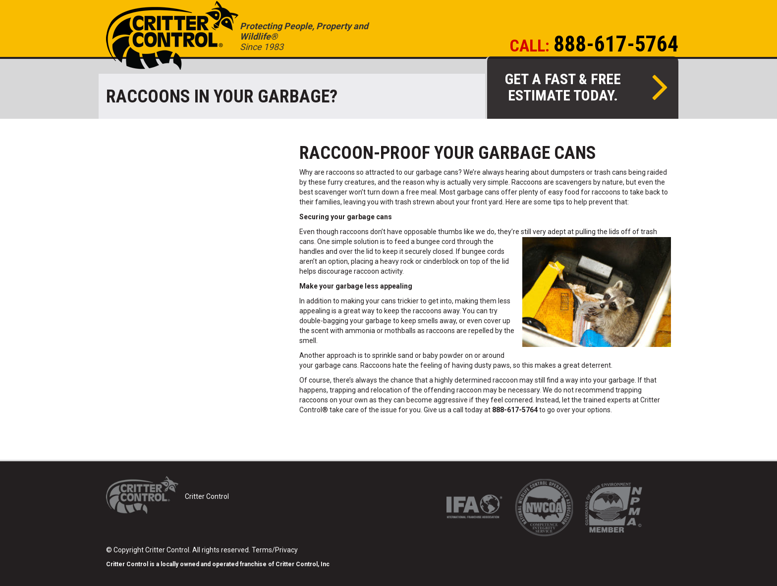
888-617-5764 (616, 44)
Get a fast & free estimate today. (586, 86)
